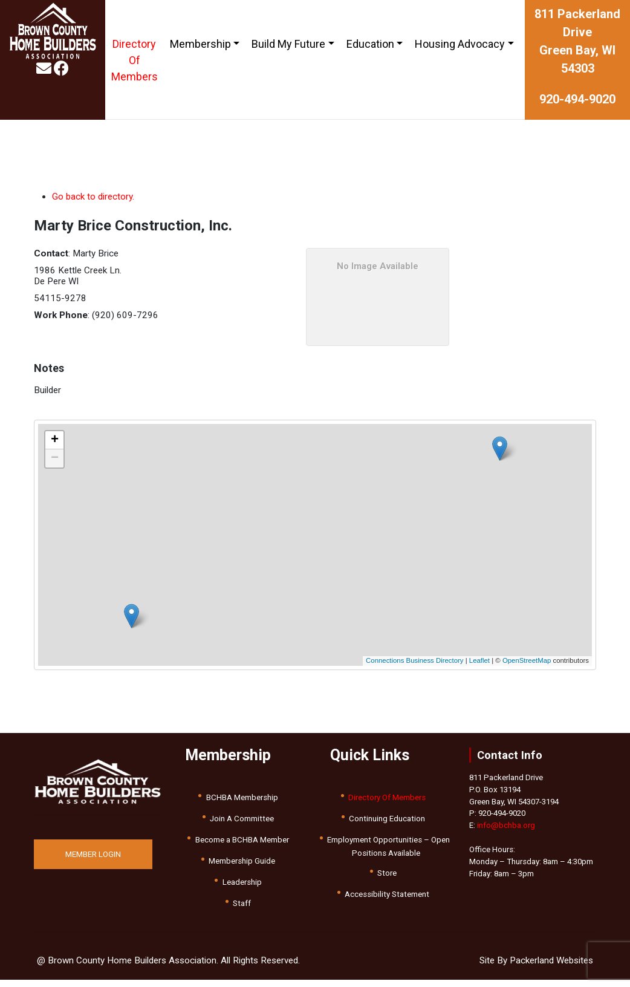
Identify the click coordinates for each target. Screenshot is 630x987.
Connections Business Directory (414, 660)
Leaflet (479, 660)
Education (370, 43)
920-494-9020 (577, 99)
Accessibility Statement (387, 894)
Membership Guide (242, 860)
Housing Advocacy (460, 43)
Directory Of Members (134, 60)
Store (387, 873)
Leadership (242, 882)
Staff (242, 903)
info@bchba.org (506, 825)
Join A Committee (242, 818)
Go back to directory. (93, 196)
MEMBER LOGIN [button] (93, 854)
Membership (200, 43)
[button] (286, 544)
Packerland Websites (551, 960)
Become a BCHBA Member (242, 839)
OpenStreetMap (526, 660)
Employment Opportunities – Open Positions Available (388, 846)
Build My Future (288, 43)
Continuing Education (387, 818)
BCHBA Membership (242, 797)
